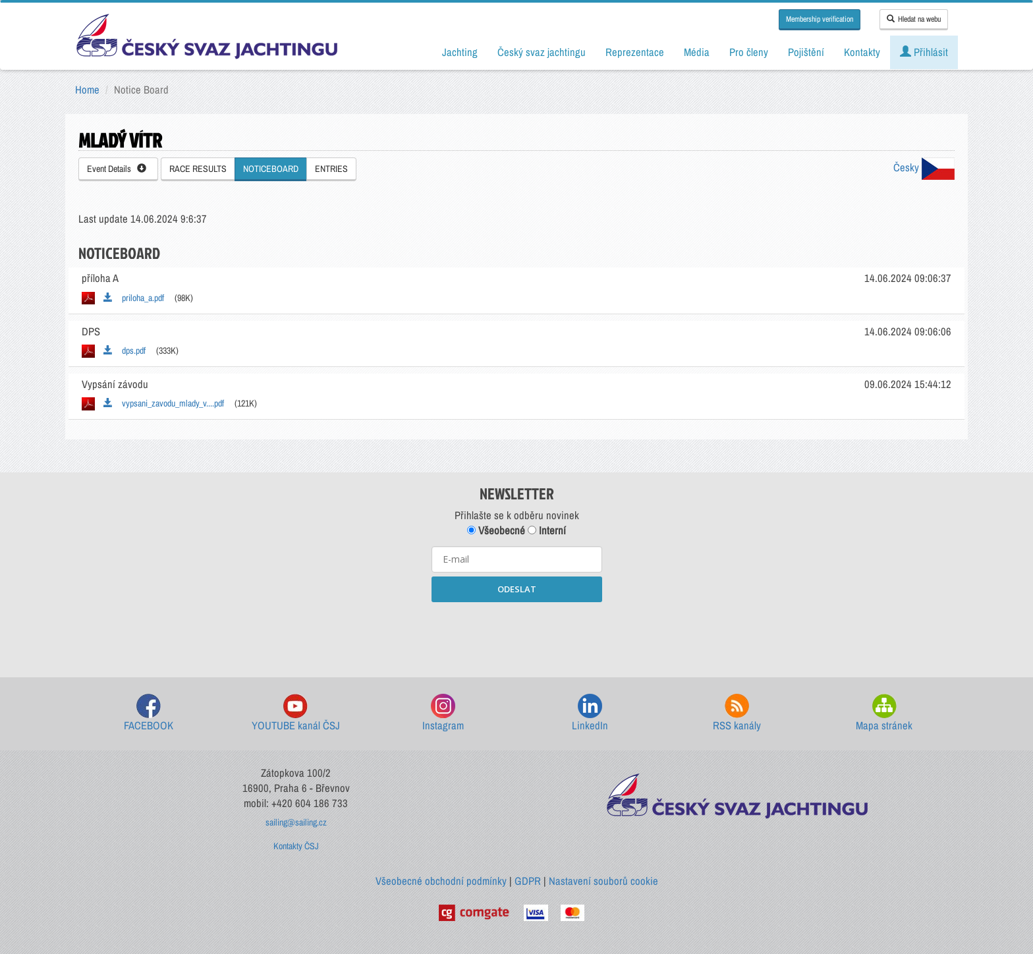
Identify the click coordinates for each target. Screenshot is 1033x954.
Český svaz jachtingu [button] (541, 52)
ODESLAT (516, 589)
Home (87, 89)
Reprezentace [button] (634, 52)
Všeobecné (496, 530)
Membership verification (819, 19)
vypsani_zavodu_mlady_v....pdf (163, 403)
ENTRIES (331, 169)
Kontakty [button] (862, 52)
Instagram (443, 713)
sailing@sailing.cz (296, 822)
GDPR (528, 881)
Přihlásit (924, 52)
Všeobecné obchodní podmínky (441, 881)
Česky (924, 167)
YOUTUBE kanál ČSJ (296, 713)
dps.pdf (124, 350)
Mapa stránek (884, 713)
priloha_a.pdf (133, 298)
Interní (547, 530)
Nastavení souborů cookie (603, 881)
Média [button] (697, 52)
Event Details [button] (116, 169)
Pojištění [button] (806, 52)
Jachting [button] (460, 52)
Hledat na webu (914, 19)
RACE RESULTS (198, 169)
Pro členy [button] (748, 52)
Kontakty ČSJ (296, 846)
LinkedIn (590, 713)
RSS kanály (737, 713)
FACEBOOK (148, 713)
